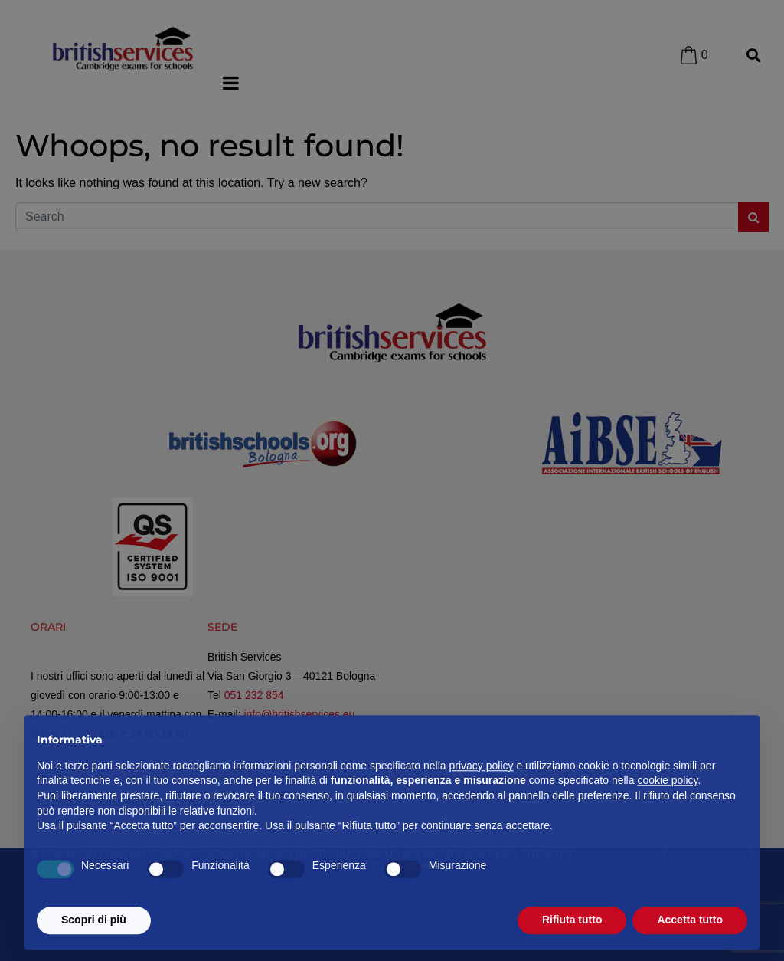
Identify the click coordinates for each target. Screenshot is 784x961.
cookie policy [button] (667, 814)
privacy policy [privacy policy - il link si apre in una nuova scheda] (481, 798)
